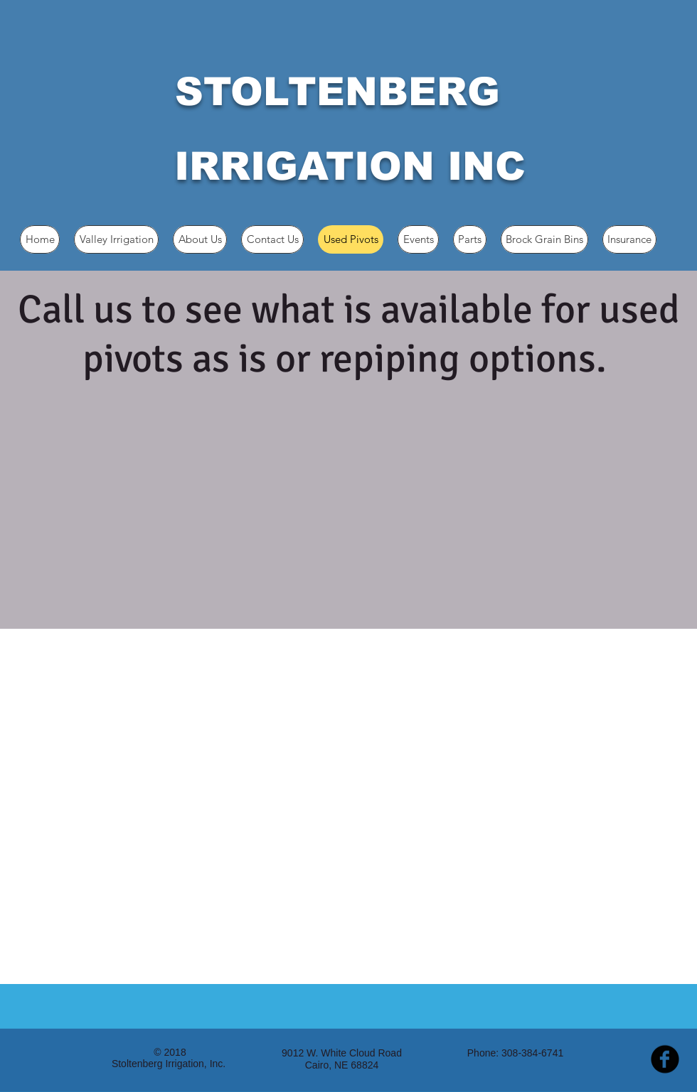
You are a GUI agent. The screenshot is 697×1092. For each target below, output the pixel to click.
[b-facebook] (665, 1059)
